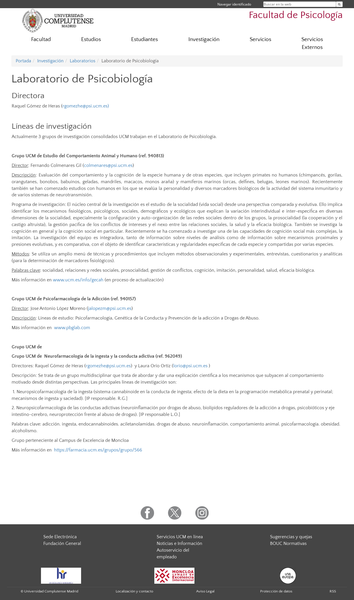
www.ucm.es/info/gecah (78, 280)
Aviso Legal (205, 591)
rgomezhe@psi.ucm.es (85, 106)
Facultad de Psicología (296, 15)
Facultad (41, 39)
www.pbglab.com (72, 327)
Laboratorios (82, 60)
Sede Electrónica (60, 536)
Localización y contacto (134, 591)
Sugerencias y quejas (291, 536)
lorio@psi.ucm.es (190, 365)
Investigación (203, 39)
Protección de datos (276, 591)
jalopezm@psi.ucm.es (109, 308)
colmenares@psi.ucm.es (108, 165)
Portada (23, 60)
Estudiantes (144, 39)
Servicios (260, 39)
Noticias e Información (179, 543)
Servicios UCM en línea (180, 536)
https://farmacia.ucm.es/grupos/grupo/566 (98, 450)
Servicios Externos (312, 43)
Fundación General (62, 543)
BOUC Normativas (288, 543)
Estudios (91, 39)
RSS (333, 591)
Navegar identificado (234, 4)
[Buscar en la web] (339, 4)
